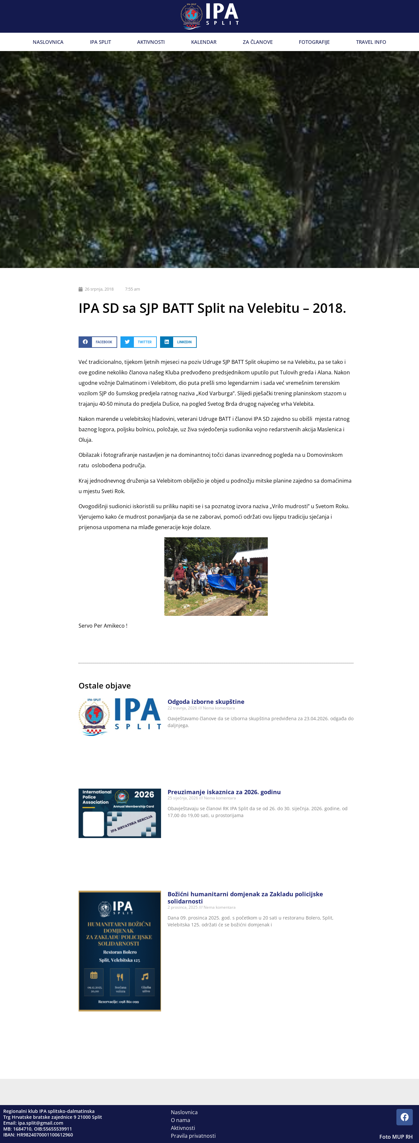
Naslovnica (48, 42)
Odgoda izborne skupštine (206, 701)
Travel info (371, 42)
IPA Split (100, 42)
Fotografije (314, 42)
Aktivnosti (151, 42)
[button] (98, 342)
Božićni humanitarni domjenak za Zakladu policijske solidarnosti (245, 897)
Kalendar (203, 42)
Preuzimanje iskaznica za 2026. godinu (224, 792)
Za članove (258, 42)
